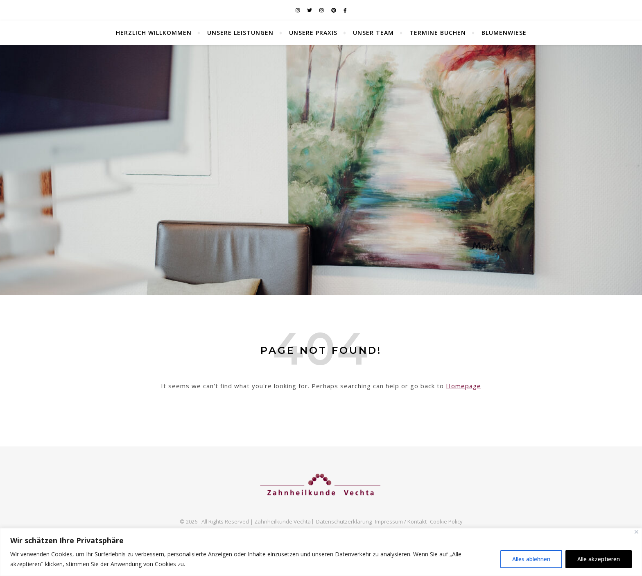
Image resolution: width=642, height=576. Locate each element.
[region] (321, 552)
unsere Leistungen (240, 32)
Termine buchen (437, 32)
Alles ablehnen (531, 559)
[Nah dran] (636, 532)
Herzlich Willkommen (154, 32)
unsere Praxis (313, 32)
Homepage (463, 386)
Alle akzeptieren (598, 559)
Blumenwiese (504, 32)
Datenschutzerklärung (344, 521)
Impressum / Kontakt (401, 521)
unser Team (373, 32)
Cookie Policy (446, 521)
